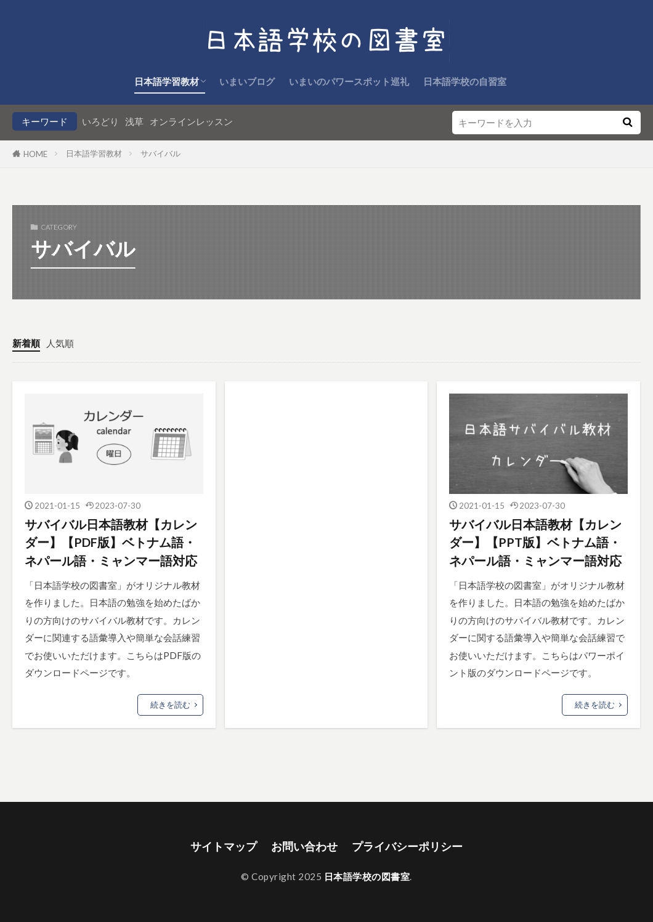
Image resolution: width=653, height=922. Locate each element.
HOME (35, 154)
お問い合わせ (304, 846)
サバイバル (160, 153)
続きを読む (170, 705)
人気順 (60, 343)
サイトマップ (223, 846)
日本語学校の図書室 (367, 876)
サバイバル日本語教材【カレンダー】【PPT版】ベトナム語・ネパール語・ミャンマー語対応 (535, 542)
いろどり (100, 121)
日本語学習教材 (166, 81)
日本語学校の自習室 (464, 81)
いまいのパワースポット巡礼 (349, 81)
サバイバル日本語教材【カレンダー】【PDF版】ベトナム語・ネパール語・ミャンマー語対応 (111, 542)
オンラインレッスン (191, 121)
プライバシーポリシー (407, 846)
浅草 (134, 121)
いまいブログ (247, 81)
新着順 (26, 343)
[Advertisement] (326, 471)
